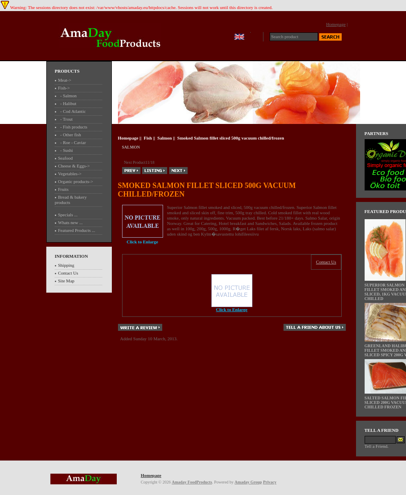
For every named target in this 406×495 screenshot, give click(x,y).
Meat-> (64, 80)
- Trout (65, 119)
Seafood (65, 158)
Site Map (66, 280)
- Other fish (69, 134)
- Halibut (67, 103)
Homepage (336, 24)
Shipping (66, 265)
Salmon (164, 137)
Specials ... (68, 214)
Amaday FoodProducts (192, 482)
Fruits (63, 189)
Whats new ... (70, 222)
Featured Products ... (76, 230)
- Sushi (65, 150)
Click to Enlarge (231, 307)
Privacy (270, 482)
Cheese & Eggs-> (74, 165)
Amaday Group (248, 482)
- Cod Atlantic (72, 111)
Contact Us (68, 272)
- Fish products (73, 126)
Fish (148, 137)
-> (64, 87)
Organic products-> (75, 181)
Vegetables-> (70, 173)
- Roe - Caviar (72, 142)
